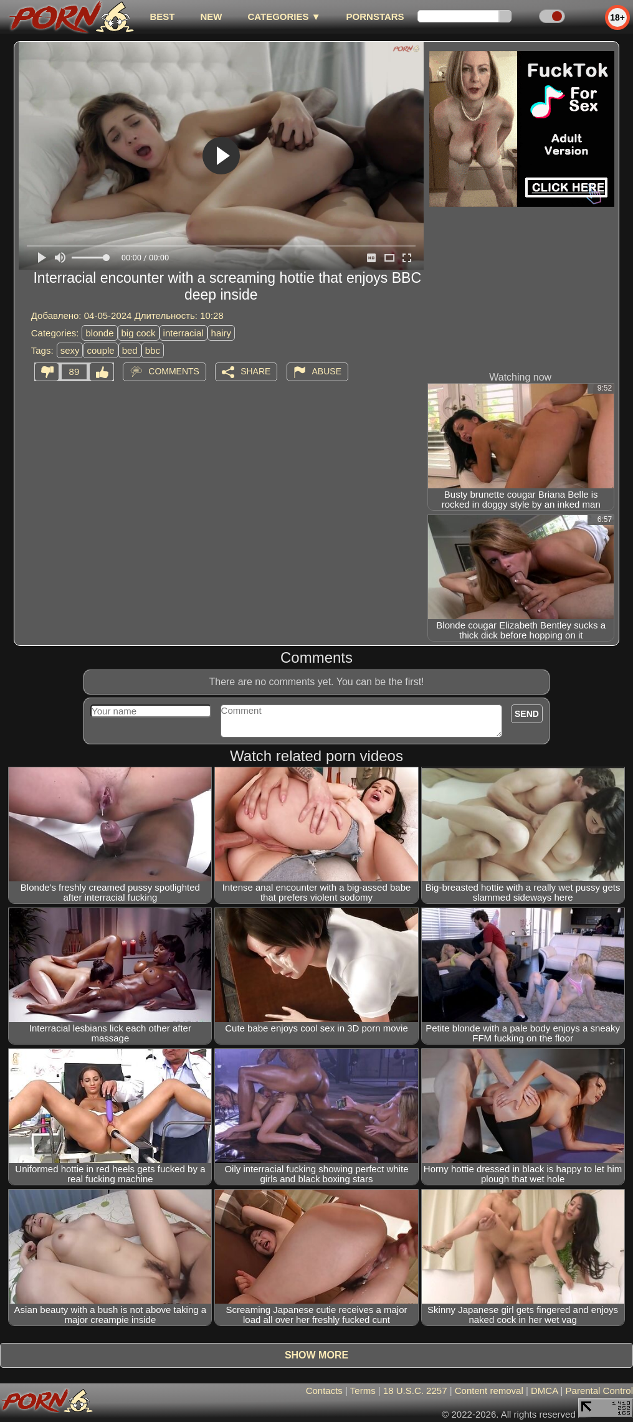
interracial (183, 333)
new (211, 16)
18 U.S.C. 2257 (415, 1390)
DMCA (544, 1390)
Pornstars (375, 16)
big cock (138, 333)
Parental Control (599, 1390)
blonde (99, 333)
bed (130, 350)
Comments (173, 371)
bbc (152, 350)
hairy (221, 333)
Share (255, 371)
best (162, 16)
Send (527, 714)
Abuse (326, 371)
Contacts (324, 1390)
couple (100, 350)
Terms (363, 1390)
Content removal (489, 1390)
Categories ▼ (283, 16)
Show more (316, 1355)
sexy (70, 350)
